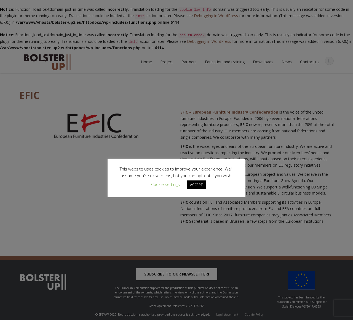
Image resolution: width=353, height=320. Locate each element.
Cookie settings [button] (165, 184)
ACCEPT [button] (196, 184)
